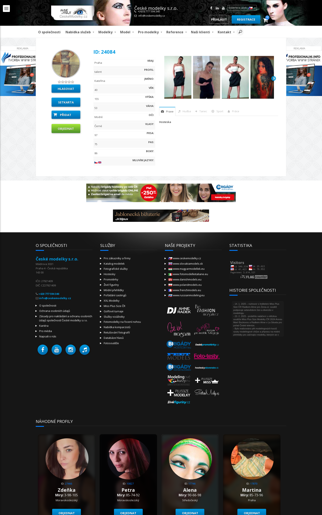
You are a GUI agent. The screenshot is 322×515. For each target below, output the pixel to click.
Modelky (105, 32)
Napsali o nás (47, 336)
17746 (192, 483)
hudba (187, 111)
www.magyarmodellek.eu (186, 269)
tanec (203, 111)
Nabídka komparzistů (117, 327)
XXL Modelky (112, 300)
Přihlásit (219, 19)
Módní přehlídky (114, 290)
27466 (68, 483)
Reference (174, 32)
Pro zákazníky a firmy (117, 258)
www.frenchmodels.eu (184, 290)
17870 (253, 483)
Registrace (246, 19)
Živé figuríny (111, 285)
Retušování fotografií (117, 332)
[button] (43, 350)
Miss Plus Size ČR (114, 306)
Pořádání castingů (115, 295)
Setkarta (66, 102)
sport (219, 111)
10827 (130, 483)
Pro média (45, 331)
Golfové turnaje (113, 311)
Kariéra (43, 326)
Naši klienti (200, 32)
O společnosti (49, 32)
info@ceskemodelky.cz (151, 15)
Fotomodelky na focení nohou (122, 322)
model (125, 32)
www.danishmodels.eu (184, 279)
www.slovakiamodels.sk (185, 263)
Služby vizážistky (114, 316)
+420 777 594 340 (48, 294)
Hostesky (109, 274)
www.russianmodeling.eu (186, 295)
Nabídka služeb (78, 32)
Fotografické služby (116, 269)
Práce (235, 111)
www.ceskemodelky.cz (184, 258)
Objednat (66, 128)
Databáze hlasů (114, 338)
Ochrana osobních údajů (54, 311)
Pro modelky (148, 32)
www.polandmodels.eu (185, 285)
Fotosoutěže (111, 343)
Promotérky (111, 279)
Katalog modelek (114, 263)
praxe (170, 111)
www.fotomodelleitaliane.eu (188, 274)
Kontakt (224, 32)
